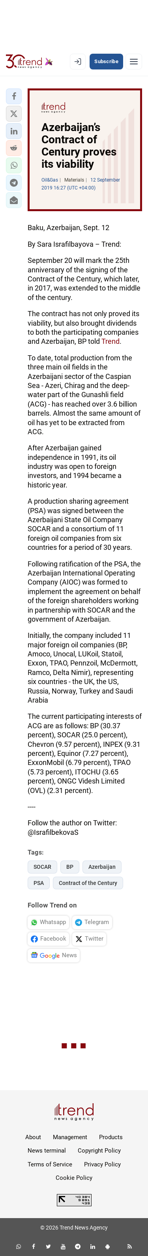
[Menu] (134, 61)
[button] (13, 96)
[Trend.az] (29, 61)
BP (69, 867)
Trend (110, 341)
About (33, 1137)
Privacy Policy (102, 1164)
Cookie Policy (74, 1177)
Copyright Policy (99, 1150)
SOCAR (42, 867)
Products (111, 1137)
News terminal (47, 1150)
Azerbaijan (102, 867)
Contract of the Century (88, 883)
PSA (39, 883)
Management (70, 1137)
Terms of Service (50, 1164)
